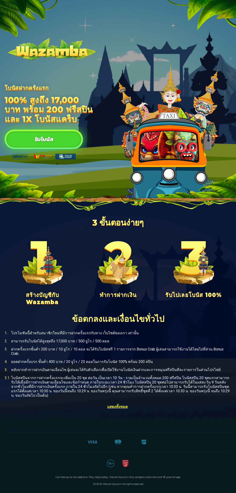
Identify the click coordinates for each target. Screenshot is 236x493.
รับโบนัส (44, 139)
